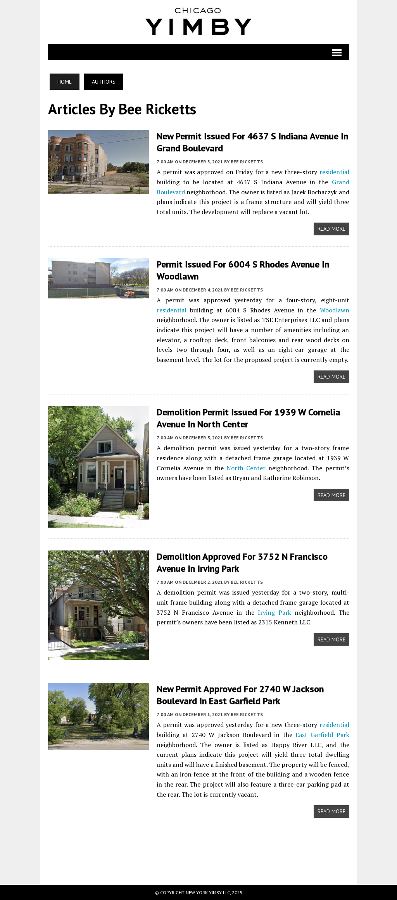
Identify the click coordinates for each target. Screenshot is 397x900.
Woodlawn (334, 310)
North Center (246, 468)
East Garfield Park (322, 734)
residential (334, 172)
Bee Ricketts (247, 162)
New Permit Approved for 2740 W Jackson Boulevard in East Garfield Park (240, 695)
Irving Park (274, 612)
